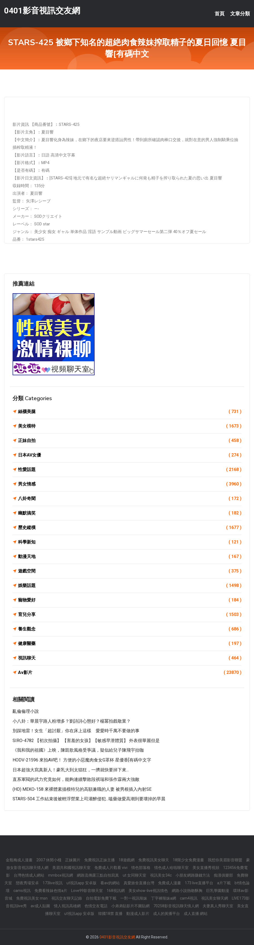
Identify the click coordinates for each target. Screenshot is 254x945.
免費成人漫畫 (169, 883)
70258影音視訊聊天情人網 (176, 906)
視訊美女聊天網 (214, 898)
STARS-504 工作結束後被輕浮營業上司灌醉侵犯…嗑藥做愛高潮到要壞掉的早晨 (89, 798)
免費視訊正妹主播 (99, 860)
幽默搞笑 (129, 513)
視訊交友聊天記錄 (66, 898)
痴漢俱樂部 (223, 875)
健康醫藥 (129, 643)
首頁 (219, 13)
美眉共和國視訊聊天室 (71, 867)
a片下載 (224, 883)
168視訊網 (116, 890)
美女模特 (129, 426)
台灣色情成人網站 (29, 875)
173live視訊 (53, 883)
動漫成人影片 (137, 913)
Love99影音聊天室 (87, 890)
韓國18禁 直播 (110, 913)
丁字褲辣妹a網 (163, 898)
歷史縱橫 (129, 527)
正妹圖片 (72, 860)
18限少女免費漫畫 (188, 860)
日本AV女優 (129, 455)
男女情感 (129, 484)
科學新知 (129, 542)
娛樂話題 (129, 585)
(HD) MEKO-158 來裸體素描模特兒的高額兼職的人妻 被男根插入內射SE (82, 789)
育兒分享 (129, 614)
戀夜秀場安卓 (27, 883)
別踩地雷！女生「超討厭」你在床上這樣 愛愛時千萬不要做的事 (76, 730)
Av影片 (129, 672)
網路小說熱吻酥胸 (187, 890)
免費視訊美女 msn (32, 898)
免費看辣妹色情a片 (50, 890)
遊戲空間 (129, 571)
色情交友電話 (95, 906)
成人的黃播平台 (166, 913)
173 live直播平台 (199, 883)
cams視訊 (22, 890)
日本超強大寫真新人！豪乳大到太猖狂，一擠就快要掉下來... (71, 769)
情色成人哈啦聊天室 (171, 867)
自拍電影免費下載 (101, 898)
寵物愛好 (129, 600)
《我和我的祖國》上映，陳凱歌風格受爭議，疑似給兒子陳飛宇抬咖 (78, 750)
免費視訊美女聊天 (153, 860)
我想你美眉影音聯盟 (225, 860)
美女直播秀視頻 (205, 867)
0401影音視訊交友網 (42, 10)
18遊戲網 (127, 860)
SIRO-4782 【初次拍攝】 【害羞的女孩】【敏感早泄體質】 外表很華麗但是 (86, 740)
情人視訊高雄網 (67, 906)
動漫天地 (129, 556)
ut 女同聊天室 (134, 875)
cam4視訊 (188, 898)
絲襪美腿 (129, 411)
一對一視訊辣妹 (133, 898)
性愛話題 (129, 469)
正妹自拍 (129, 440)
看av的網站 (110, 883)
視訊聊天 (129, 658)
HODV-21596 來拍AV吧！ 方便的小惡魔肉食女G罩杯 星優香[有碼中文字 (82, 760)
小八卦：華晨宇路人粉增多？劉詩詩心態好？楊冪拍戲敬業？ (72, 721)
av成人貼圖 (40, 906)
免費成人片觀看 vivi (110, 867)
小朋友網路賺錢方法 (193, 875)
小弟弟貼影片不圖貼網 (130, 906)
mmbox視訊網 (60, 875)
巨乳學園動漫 (217, 890)
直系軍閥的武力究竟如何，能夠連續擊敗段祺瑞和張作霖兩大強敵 (76, 779)
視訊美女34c (161, 875)
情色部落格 (140, 867)
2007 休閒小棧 (48, 860)
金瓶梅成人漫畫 (19, 860)
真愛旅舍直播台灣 (139, 883)
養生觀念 (129, 629)
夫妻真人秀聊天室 (218, 906)
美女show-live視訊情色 (148, 890)
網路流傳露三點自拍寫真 (98, 875)
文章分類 (240, 13)
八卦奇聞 (129, 498)
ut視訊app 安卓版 (81, 883)
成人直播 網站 (196, 913)
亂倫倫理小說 (26, 711)
